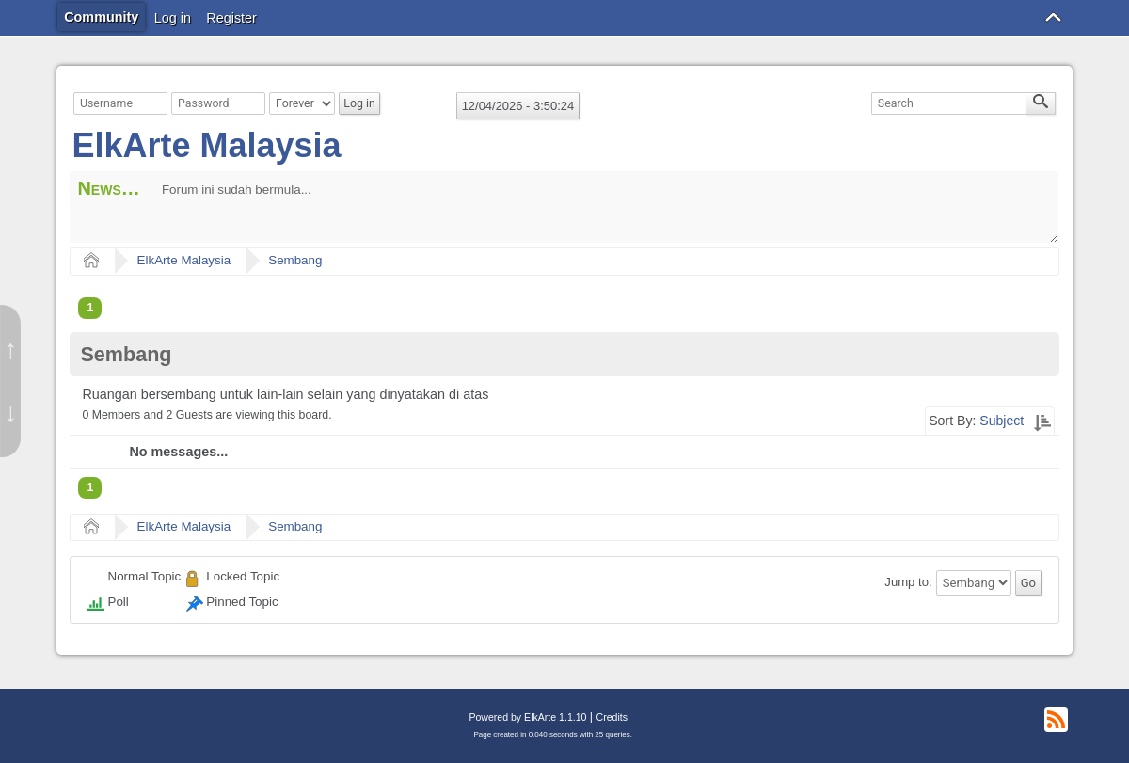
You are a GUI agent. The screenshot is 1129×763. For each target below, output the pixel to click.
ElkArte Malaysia (206, 145)
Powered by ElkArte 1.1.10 (527, 717)
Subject (1001, 420)
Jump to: (907, 583)
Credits (612, 717)
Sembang (295, 260)
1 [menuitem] (90, 307)
